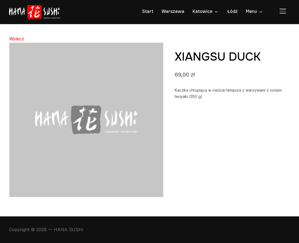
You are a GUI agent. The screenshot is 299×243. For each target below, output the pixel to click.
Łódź (232, 11)
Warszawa (173, 11)
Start (147, 11)
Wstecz (16, 38)
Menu (251, 11)
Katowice (202, 11)
